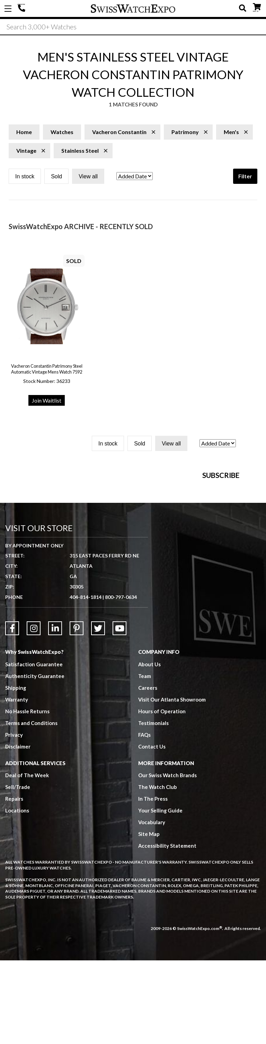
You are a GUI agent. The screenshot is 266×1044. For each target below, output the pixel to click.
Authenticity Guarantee (35, 759)
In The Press (153, 883)
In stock (24, 177)
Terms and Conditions (31, 806)
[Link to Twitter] (98, 712)
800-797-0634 (121, 681)
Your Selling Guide (160, 894)
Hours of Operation (162, 795)
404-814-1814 (22, 8)
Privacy (14, 818)
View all (88, 177)
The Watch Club (158, 871)
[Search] (133, 27)
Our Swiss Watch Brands (167, 859)
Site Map (149, 918)
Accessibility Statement (167, 930)
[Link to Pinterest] (76, 712)
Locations (17, 894)
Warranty (16, 783)
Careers (147, 771)
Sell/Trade (17, 871)
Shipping (15, 771)
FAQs (144, 818)
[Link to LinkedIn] (55, 712)
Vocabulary (152, 906)
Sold (56, 177)
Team (144, 759)
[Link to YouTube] (119, 712)
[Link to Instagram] (34, 712)
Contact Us (152, 830)
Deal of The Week (27, 859)
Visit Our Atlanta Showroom (172, 783)
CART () (257, 7)
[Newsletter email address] (169, 540)
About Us (149, 748)
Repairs (14, 883)
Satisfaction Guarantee (34, 748)
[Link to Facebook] (12, 712)
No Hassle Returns (27, 795)
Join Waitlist (46, 401)
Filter (245, 177)
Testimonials (153, 806)
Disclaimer (17, 830)
